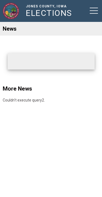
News (10, 28)
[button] (94, 10)
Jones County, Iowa (50, 10)
